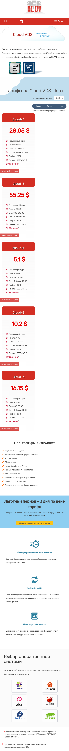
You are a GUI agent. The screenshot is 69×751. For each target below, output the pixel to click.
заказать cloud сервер (10, 171)
